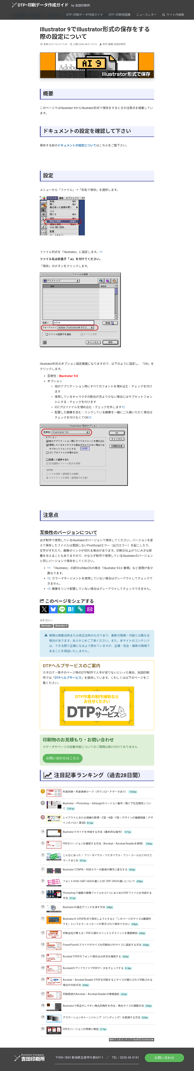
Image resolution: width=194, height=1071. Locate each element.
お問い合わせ (164, 1058)
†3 (90, 417)
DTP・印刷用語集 (120, 14)
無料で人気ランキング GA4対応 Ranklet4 (130, 1039)
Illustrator (46, 625)
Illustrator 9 (61, 625)
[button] (44, 609)
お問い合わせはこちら (62, 758)
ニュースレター (146, 14)
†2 (123, 407)
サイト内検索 (173, 14)
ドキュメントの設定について (77, 145)
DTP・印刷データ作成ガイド (40, 4)
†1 (101, 252)
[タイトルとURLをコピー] (80, 609)
